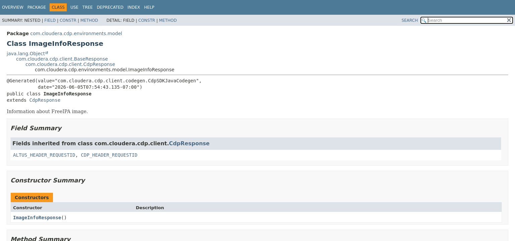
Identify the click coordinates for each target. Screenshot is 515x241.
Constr (68, 20)
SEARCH (410, 20)
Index (133, 7)
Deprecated (110, 7)
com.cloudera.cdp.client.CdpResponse (70, 64)
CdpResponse (44, 100)
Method (89, 20)
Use (74, 7)
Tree (87, 7)
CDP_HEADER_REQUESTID (109, 155)
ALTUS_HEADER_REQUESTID (44, 155)
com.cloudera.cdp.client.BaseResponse (62, 59)
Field (50, 20)
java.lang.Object (26, 53)
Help (149, 7)
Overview (12, 7)
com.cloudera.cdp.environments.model (76, 33)
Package (36, 7)
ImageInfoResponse (37, 217)
